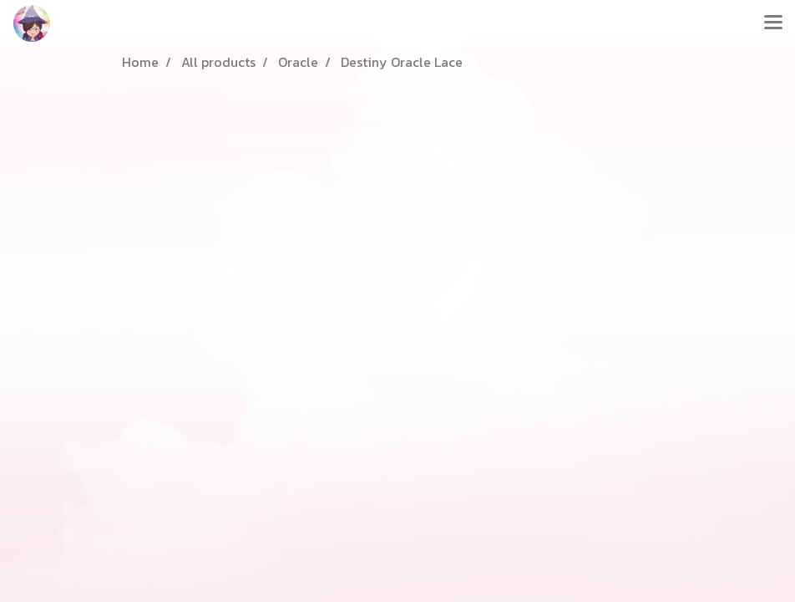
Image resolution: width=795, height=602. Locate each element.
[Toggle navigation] (773, 23)
